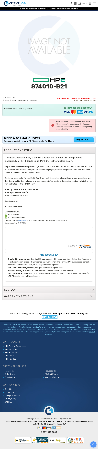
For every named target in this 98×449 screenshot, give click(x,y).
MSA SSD (10, 359)
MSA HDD (10, 356)
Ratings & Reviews (12, 396)
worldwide (65, 8)
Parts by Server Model (15, 346)
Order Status (10, 374)
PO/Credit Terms (51, 374)
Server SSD (11, 353)
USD (84, 3)
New (15, 108)
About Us (8, 389)
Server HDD (11, 349)
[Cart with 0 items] (90, 3)
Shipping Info (10, 377)
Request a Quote (51, 371)
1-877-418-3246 (49, 432)
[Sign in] (80, 3)
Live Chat (22, 220)
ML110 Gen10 (13, 215)
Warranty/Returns (52, 377)
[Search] (71, 3)
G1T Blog (8, 402)
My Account (9, 371)
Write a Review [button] (32, 100)
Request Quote (84, 140)
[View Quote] (75, 3)
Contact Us (9, 392)
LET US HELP (50, 317)
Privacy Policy (10, 399)
